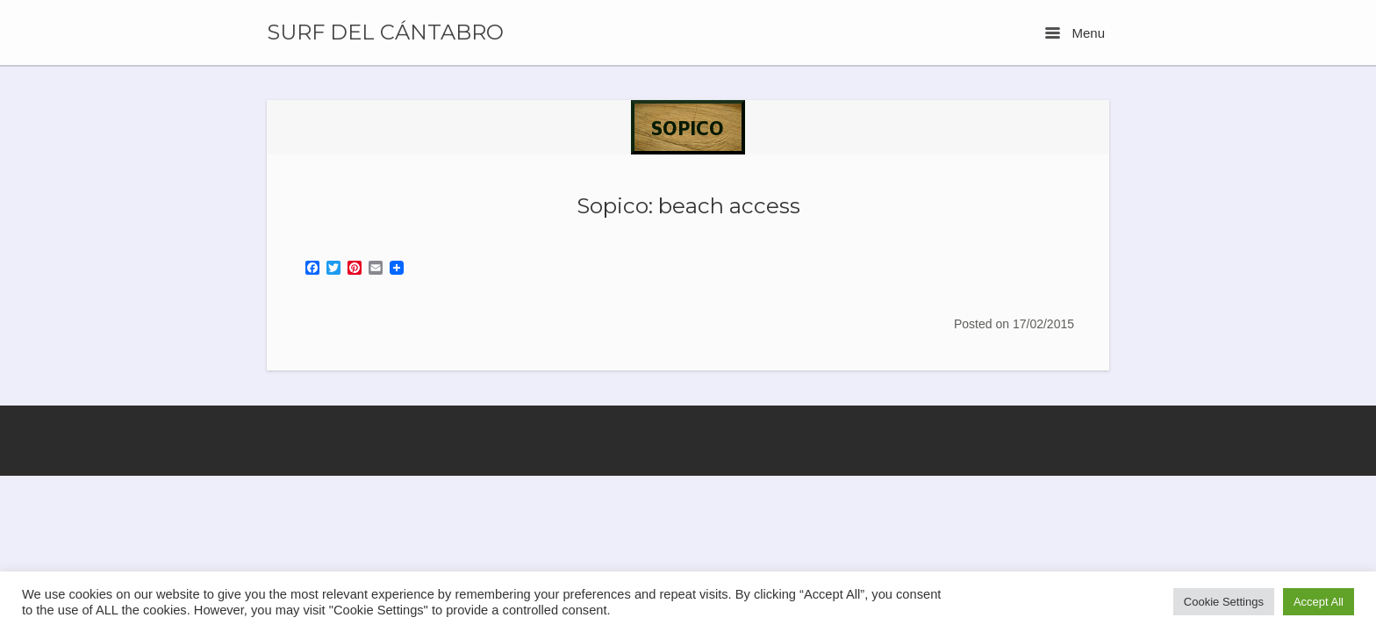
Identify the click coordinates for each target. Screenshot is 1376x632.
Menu (1075, 32)
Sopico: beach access (688, 205)
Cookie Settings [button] (1224, 601)
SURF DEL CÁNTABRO (385, 32)
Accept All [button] (1319, 601)
